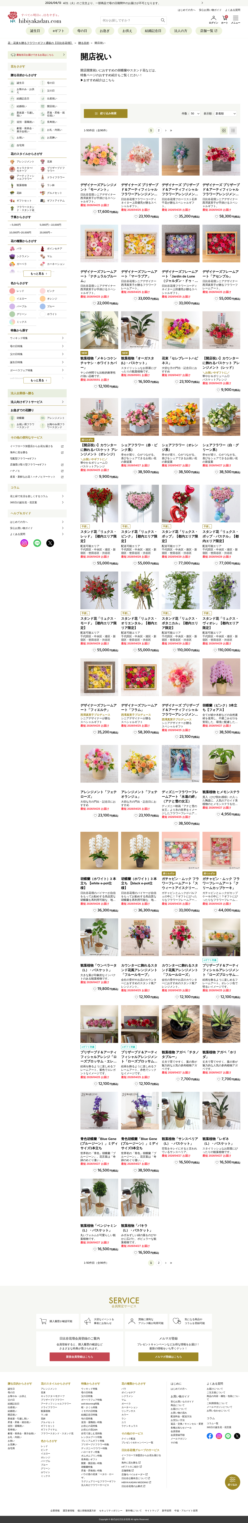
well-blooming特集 (90, 1404)
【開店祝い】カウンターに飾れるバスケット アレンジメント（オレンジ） (99, 449)
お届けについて (179, 1409)
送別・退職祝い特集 (91, 1422)
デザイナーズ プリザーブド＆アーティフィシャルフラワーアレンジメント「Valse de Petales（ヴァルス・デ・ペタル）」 (139, 194)
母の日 (82, 31)
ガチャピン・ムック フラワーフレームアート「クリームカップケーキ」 (221, 883)
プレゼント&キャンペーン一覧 (137, 1442)
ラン (123, 1418)
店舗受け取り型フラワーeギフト (37, 464)
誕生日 (35, 31)
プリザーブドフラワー (52, 1400)
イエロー (45, 1454)
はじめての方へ (186, 10)
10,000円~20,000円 (20, 232)
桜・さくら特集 (89, 1407)
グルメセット (48, 1422)
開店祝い (12, 1415)
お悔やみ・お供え (17, 1396)
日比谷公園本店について (135, 1478)
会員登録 (175, 1431)
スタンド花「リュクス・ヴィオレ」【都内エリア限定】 (220, 623)
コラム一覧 (212, 1423)
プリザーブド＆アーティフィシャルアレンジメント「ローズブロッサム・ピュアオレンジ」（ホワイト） (220, 975)
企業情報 (55, 1510)
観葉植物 (45, 1411)
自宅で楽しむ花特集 (91, 1433)
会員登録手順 (178, 1435)
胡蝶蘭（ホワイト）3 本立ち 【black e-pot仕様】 (139, 883)
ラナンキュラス (129, 1426)
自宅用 (11, 1448)
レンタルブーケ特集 (91, 1437)
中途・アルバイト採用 (186, 1510)
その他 (174, 1442)
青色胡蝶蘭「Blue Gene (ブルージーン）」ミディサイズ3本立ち (139, 1143)
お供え (127, 31)
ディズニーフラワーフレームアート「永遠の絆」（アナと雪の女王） (180, 796)
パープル (45, 1461)
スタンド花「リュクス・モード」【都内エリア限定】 (98, 623)
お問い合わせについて (218, 1411)
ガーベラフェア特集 (91, 1400)
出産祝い (12, 1407)
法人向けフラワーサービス (95, 1485)
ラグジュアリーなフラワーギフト (98, 1481)
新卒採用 (166, 1510)
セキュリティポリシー (110, 1510)
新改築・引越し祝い (18, 1418)
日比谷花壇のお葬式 (133, 1486)
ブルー (44, 1465)
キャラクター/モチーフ (53, 1396)
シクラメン (127, 1396)
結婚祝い (12, 1411)
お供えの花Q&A (89, 1430)
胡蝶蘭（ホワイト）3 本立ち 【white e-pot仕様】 (98, 883)
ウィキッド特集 (89, 1389)
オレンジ (45, 1457)
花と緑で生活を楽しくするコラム (29, 496)
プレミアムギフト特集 (92, 1441)
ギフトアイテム (49, 1430)
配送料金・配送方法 (181, 1416)
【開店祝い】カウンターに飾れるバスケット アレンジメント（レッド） (221, 363)
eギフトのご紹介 (131, 1467)
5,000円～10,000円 (50, 224)
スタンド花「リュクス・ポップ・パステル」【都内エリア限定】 (220, 536)
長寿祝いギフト (89, 1459)
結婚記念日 (153, 31)
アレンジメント (49, 1389)
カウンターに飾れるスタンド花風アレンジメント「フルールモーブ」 (139, 970)
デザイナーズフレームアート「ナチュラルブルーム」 (98, 276)
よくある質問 (232, 10)
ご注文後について (216, 1392)
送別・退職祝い (16, 1426)
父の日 (11, 1400)
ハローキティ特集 (90, 1452)
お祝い (11, 1441)
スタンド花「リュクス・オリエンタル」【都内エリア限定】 (139, 623)
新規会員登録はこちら (79, 1356)
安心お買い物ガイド (210, 10)
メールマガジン (179, 1439)
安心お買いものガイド (182, 1401)
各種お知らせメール (181, 1428)
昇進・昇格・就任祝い (19, 1422)
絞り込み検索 (106, 113)
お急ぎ (105, 31)
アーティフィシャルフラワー (56, 1404)
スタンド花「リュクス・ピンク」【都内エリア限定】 (139, 536)
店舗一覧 (209, 31)
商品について (178, 1405)
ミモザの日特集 (89, 1411)
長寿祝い (12, 1430)
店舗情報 (127, 1470)
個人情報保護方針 (87, 1510)
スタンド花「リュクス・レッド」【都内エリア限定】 (98, 536)
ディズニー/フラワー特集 (94, 1448)
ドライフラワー (49, 1407)
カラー (124, 1415)
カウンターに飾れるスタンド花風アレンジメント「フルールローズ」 (180, 970)
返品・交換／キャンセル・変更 (187, 1424)
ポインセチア (128, 1392)
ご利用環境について (217, 1403)
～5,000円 (15, 224)
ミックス (45, 1476)
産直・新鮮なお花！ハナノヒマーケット (37, 476)
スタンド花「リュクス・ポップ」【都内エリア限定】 (180, 536)
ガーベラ (126, 1404)
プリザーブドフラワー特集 (95, 1445)
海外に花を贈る (37, 452)
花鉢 (43, 1418)
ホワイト (45, 1472)
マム (123, 1400)
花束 (43, 1392)
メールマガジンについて (219, 1407)
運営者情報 (68, 1510)
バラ (123, 1389)
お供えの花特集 (89, 1426)
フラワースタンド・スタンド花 (57, 1433)
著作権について (134, 1510)
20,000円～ (46, 232)
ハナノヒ (37, 470)
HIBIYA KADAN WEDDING (136, 1482)
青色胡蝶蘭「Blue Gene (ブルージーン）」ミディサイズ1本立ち (99, 1143)
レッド (44, 1446)
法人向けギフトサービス (27, 402)
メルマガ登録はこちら (168, 1356)
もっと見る (37, 273)
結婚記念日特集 (89, 1415)
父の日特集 (87, 1396)
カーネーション (129, 1407)
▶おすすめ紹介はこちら (97, 80)
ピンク (44, 1450)
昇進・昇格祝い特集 (91, 1470)
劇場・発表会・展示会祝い (22, 1433)
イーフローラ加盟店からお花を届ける (37, 446)
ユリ (123, 1422)
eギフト (58, 31)
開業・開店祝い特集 (91, 1463)
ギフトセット (48, 1426)
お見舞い (12, 1445)
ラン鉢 (44, 1415)
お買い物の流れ (179, 1413)
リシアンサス (128, 1411)
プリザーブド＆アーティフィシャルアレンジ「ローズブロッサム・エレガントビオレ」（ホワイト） (98, 1061)
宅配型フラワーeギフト (23, 458)
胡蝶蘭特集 (87, 1467)
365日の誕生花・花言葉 (23, 502)
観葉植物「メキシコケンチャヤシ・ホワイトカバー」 (98, 363)
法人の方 (181, 31)
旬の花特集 (87, 1418)
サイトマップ (152, 1510)
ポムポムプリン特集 (91, 1456)
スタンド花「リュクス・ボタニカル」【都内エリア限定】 (180, 623)
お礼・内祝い (15, 1437)
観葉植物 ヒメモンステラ (221, 792)
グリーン (45, 1469)
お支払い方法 (178, 1420)
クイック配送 (128, 1439)
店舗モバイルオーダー (134, 1474)
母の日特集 (87, 1392)
